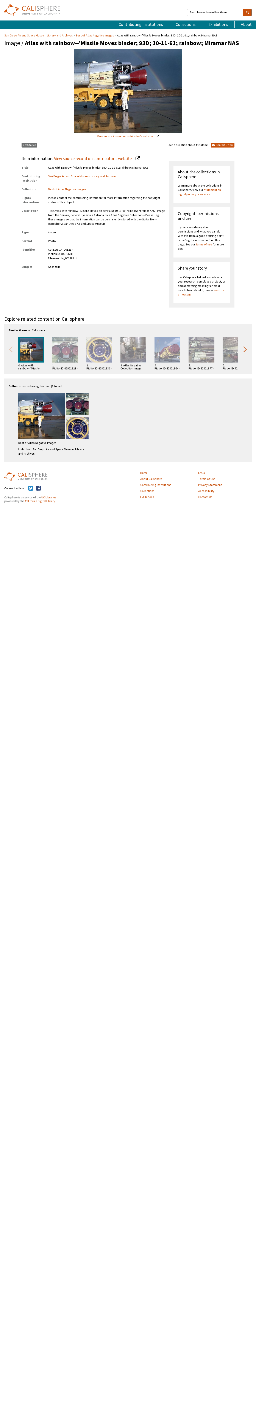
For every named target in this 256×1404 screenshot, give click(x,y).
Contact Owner (222, 145)
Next (245, 349)
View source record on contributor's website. (93, 159)
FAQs (201, 472)
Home (144, 472)
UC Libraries (48, 497)
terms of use (204, 244)
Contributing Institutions (141, 25)
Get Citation (29, 145)
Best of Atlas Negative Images (95, 35)
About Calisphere (151, 479)
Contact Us (205, 497)
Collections (185, 25)
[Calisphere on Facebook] (38, 488)
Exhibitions (218, 25)
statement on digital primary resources (199, 192)
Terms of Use (206, 479)
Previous (11, 349)
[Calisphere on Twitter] (30, 488)
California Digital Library (40, 501)
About (246, 25)
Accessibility (206, 491)
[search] (247, 12)
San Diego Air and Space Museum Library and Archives (38, 35)
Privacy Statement (210, 485)
